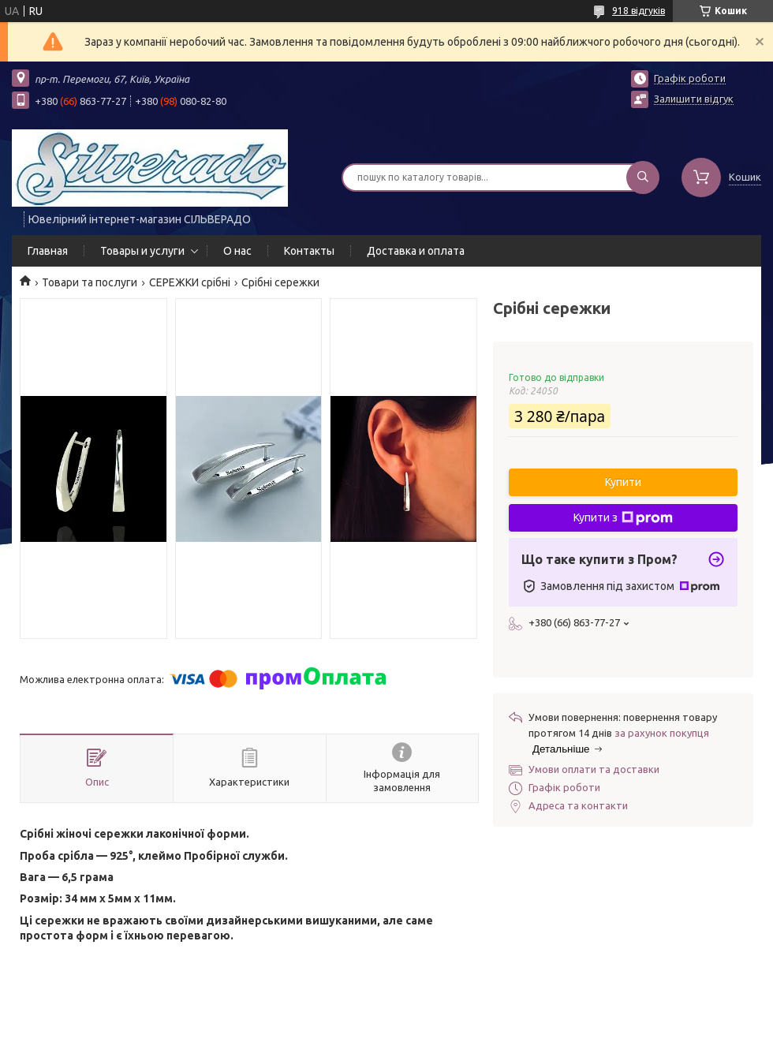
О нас (237, 250)
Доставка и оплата (416, 250)
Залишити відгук (694, 98)
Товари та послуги (89, 282)
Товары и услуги (142, 250)
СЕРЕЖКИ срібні (189, 282)
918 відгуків (638, 11)
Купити (623, 482)
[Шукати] (642, 177)
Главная (48, 250)
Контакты (309, 250)
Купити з (623, 518)
